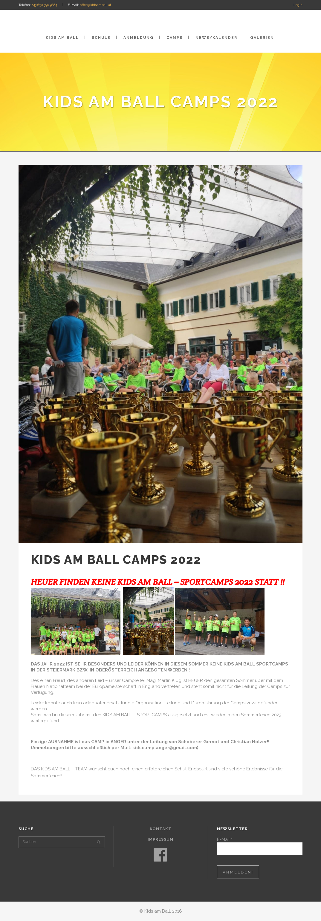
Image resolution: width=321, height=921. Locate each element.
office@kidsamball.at (95, 5)
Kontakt (161, 829)
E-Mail (225, 839)
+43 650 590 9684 (44, 5)
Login (298, 5)
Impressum (160, 839)
